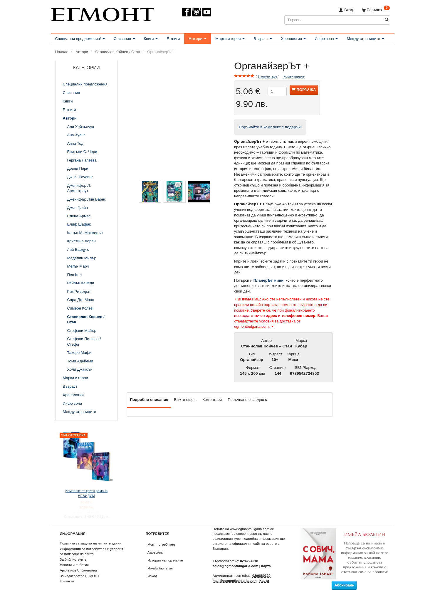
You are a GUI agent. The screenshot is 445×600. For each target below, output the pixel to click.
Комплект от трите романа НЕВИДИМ (87, 493)
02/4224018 (249, 561)
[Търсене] (387, 20)
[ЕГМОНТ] (102, 13)
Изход (152, 576)
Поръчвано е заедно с (247, 399)
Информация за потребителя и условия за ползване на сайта (91, 551)
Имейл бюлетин (160, 568)
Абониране (344, 585)
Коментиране (294, 76)
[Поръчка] (375, 10)
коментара (267, 76)
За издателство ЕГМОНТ (80, 576)
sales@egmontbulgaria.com (235, 566)
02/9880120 (261, 575)
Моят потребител (161, 544)
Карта (266, 566)
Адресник (155, 552)
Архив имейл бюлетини (78, 570)
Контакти (67, 581)
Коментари (212, 399)
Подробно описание (149, 399)
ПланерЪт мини (268, 280)
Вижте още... (185, 399)
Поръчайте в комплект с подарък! (270, 127)
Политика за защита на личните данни (90, 543)
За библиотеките (73, 559)
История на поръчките (165, 560)
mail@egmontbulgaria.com (235, 580)
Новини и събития (74, 565)
